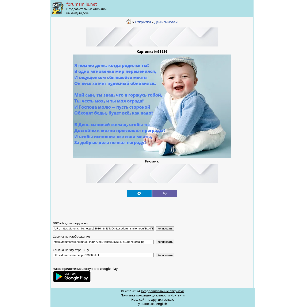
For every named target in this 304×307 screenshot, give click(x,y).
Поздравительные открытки (162, 291)
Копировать (165, 228)
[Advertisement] (152, 36)
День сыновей (166, 22)
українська (146, 304)
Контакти (178, 295)
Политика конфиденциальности (145, 295)
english (161, 304)
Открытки (143, 22)
